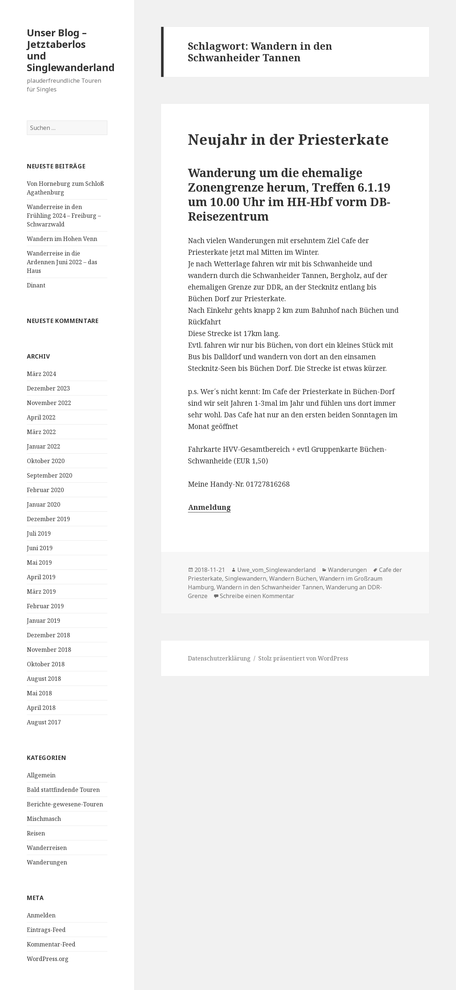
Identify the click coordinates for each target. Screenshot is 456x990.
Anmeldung (209, 507)
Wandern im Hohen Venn (62, 239)
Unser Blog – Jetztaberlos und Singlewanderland (71, 50)
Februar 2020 (45, 490)
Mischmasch (44, 819)
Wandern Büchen (292, 578)
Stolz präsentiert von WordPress (303, 658)
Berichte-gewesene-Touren (65, 804)
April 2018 (41, 708)
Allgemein (41, 775)
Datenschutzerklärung (219, 658)
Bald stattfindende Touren (63, 790)
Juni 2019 (40, 548)
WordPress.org (48, 959)
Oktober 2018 (46, 664)
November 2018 (49, 650)
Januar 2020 (43, 504)
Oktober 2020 (46, 461)
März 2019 (41, 592)
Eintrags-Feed (46, 930)
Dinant (36, 285)
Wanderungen (47, 862)
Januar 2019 (43, 621)
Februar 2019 (45, 606)
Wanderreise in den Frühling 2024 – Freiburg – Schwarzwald (64, 215)
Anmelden (41, 915)
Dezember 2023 (48, 388)
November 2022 (49, 403)
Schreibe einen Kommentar (257, 596)
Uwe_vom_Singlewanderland (276, 570)
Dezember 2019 (48, 519)
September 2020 (49, 475)
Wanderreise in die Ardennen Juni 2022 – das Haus (62, 262)
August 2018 (44, 679)
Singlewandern (245, 578)
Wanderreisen (47, 848)
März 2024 (41, 374)
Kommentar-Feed (51, 944)
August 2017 (44, 722)
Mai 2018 (39, 693)
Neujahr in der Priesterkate (288, 139)
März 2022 (41, 432)
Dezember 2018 (48, 635)
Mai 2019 (39, 562)
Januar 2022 (43, 446)
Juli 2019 (39, 533)
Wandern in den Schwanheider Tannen (270, 587)
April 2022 (41, 417)
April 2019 (41, 577)
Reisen (36, 833)
